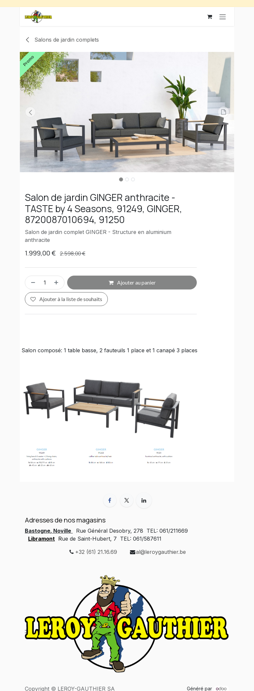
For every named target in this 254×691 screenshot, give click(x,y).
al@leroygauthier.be (161, 552)
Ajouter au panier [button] (132, 283)
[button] (30, 112)
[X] (126, 500)
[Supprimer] (31, 282)
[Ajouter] (57, 282)
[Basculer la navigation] (222, 16)
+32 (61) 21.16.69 (96, 552)
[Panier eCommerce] (209, 16)
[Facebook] (109, 500)
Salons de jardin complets (62, 39)
